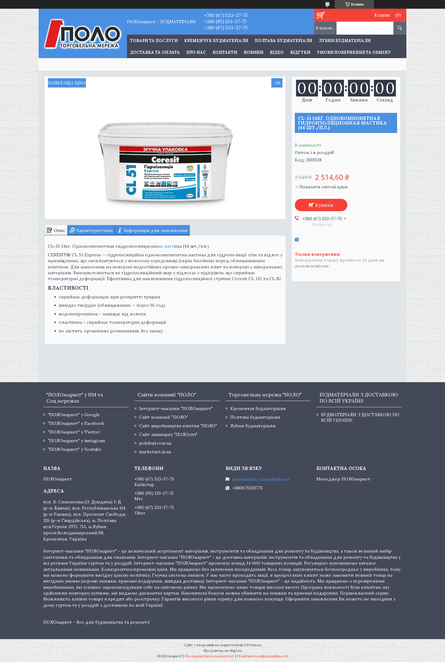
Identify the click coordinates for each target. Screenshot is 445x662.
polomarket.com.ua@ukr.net (261, 479)
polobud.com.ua (155, 443)
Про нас (196, 52)
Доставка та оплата (155, 52)
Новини (253, 52)
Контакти (225, 52)
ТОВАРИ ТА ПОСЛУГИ (154, 40)
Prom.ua (253, 645)
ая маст (166, 246)
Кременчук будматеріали (216, 40)
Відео (277, 52)
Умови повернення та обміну (354, 52)
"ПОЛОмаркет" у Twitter (74, 432)
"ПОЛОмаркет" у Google (74, 414)
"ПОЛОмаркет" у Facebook (76, 423)
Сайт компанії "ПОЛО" (163, 417)
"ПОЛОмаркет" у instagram (76, 440)
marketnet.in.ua (155, 452)
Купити (324, 205)
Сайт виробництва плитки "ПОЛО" (178, 426)
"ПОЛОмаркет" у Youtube (74, 449)
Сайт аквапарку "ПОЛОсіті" (168, 434)
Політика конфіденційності (262, 656)
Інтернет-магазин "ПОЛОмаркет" (176, 408)
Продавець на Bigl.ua (222, 650)
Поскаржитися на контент (209, 656)
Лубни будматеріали (345, 40)
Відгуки (300, 52)
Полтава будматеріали (283, 40)
